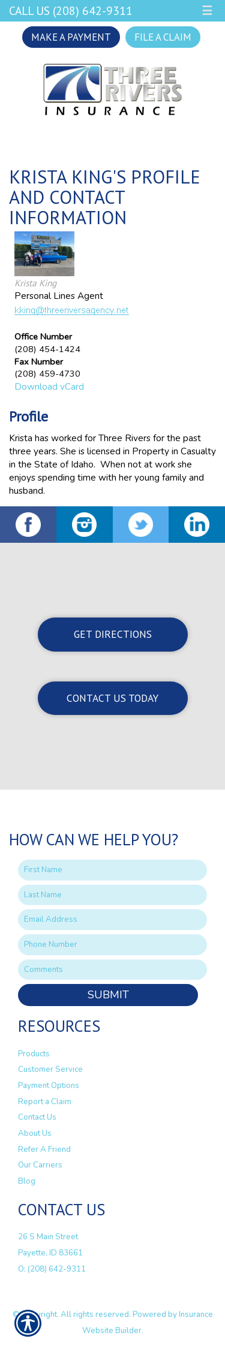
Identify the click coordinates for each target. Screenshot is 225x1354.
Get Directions (113, 634)
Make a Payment (71, 37)
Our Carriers (40, 1165)
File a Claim (162, 37)
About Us (35, 1133)
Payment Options (48, 1085)
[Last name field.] (112, 895)
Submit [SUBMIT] (108, 995)
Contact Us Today (112, 698)
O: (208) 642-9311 (52, 1269)
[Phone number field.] (112, 944)
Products (34, 1054)
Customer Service (50, 1069)
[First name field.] (112, 870)
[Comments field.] (112, 969)
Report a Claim (44, 1101)
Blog (26, 1181)
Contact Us (37, 1117)
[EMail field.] (112, 919)
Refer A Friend (44, 1149)
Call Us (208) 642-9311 (71, 10)
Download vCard (49, 386)
